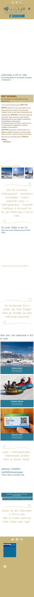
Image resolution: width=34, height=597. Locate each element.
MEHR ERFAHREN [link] (17, 371)
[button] (13, 1)
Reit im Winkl (18, 13)
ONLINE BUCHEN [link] (17, 16)
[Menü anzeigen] (29, 8)
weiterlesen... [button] (7, 142)
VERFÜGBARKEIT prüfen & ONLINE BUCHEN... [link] (17, 499)
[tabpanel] (17, 77)
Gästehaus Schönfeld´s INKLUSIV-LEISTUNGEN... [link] (17, 494)
